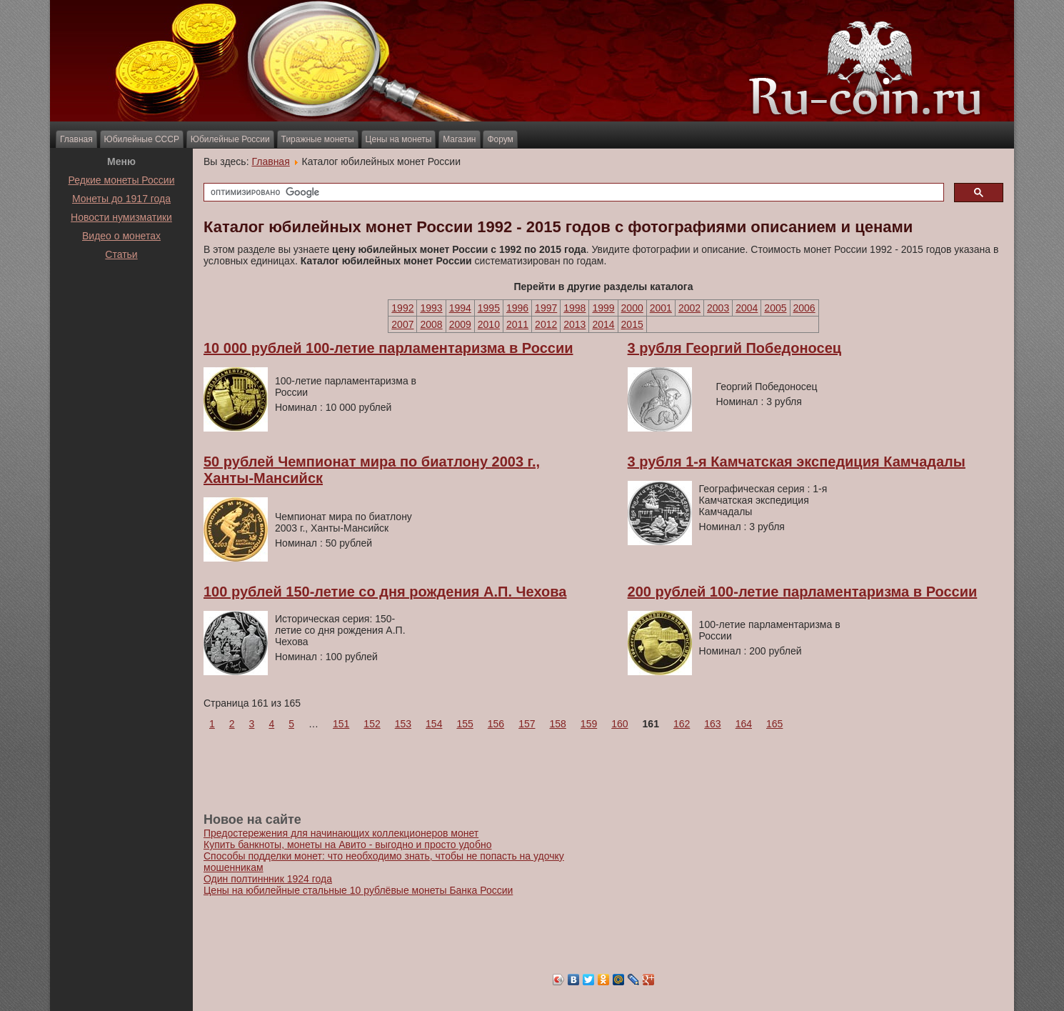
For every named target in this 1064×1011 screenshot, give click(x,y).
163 (712, 723)
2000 (632, 308)
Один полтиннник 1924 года (268, 879)
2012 (546, 324)
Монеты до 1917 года (121, 198)
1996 (517, 308)
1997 (546, 308)
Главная (76, 139)
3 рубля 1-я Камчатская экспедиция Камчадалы (796, 461)
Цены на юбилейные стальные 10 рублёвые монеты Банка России (358, 890)
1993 (431, 308)
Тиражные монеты (317, 139)
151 (341, 723)
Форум (500, 139)
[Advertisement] (121, 299)
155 (464, 723)
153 (403, 723)
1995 (489, 308)
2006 (804, 308)
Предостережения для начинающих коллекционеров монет (341, 833)
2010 (489, 324)
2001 (661, 308)
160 (619, 723)
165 (774, 723)
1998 (574, 308)
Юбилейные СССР (141, 139)
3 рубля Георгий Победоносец (734, 348)
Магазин (459, 139)
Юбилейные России (230, 139)
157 (526, 723)
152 (371, 723)
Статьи (121, 254)
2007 (402, 324)
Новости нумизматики (121, 217)
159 (589, 723)
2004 (747, 308)
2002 (689, 308)
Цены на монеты (399, 139)
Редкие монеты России (122, 180)
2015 (632, 324)
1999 (603, 308)
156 (496, 723)
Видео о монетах (121, 235)
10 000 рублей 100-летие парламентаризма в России (388, 348)
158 (558, 723)
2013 (574, 324)
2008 (431, 324)
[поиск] (572, 192)
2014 (603, 324)
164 (744, 723)
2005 (775, 308)
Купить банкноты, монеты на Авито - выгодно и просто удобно (347, 844)
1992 (402, 308)
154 (434, 723)
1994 (460, 308)
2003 (718, 308)
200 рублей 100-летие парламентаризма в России (803, 591)
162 (681, 723)
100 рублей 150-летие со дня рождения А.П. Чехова (385, 591)
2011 (517, 324)
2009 (460, 324)
